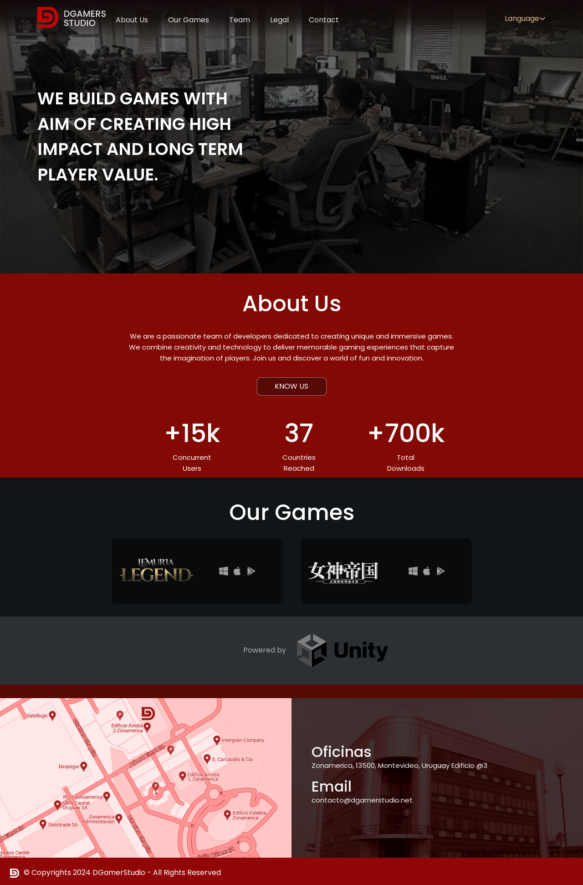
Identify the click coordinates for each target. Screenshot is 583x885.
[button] (542, 18)
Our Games (188, 20)
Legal (279, 20)
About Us (132, 20)
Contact (324, 20)
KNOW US (291, 386)
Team (239, 20)
